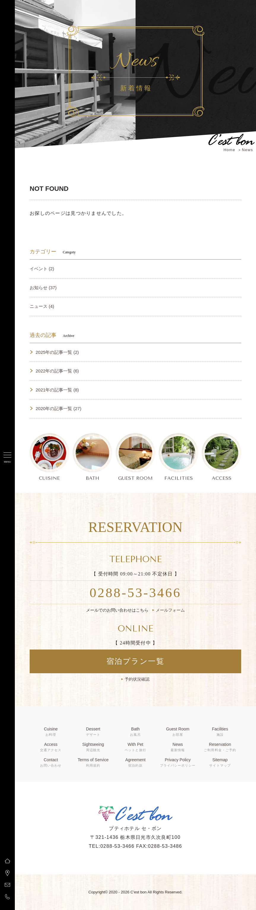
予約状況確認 (137, 679)
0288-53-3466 (135, 592)
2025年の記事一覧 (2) (57, 352)
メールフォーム (170, 610)
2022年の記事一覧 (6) (57, 370)
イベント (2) (42, 268)
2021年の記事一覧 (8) (57, 389)
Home (229, 150)
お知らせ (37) (43, 287)
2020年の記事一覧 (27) (58, 408)
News (247, 150)
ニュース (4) (42, 306)
